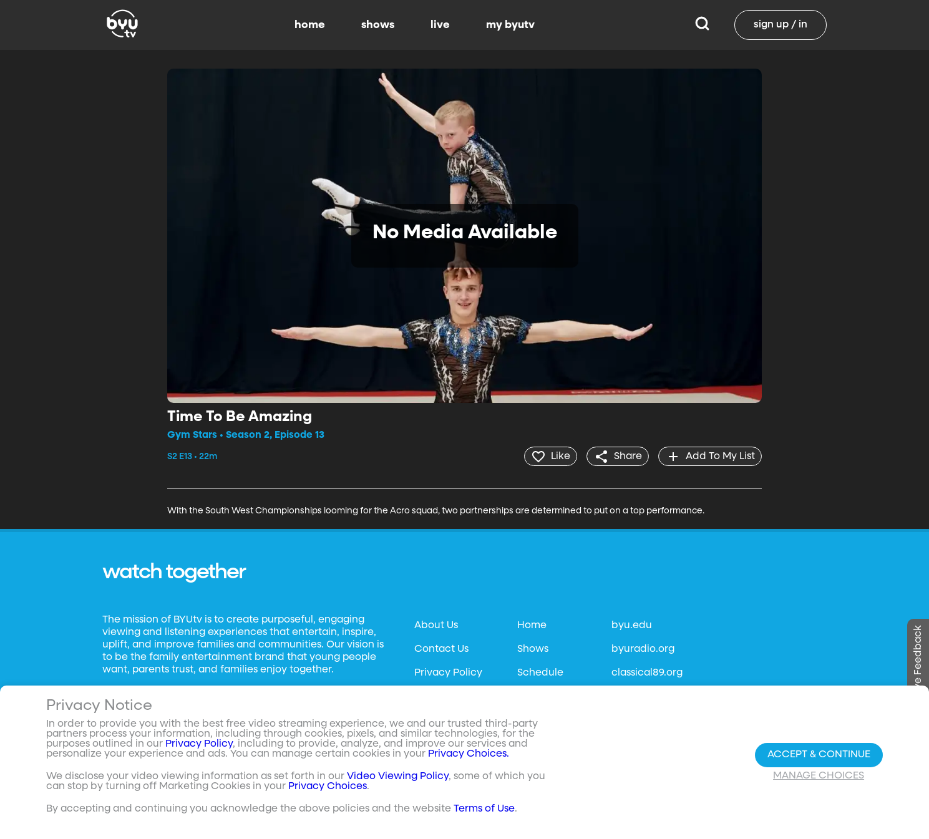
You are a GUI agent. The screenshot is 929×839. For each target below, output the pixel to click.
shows (377, 25)
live (440, 25)
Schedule (540, 672)
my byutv (510, 25)
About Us (436, 625)
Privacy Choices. (468, 754)
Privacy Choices (327, 787)
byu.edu (631, 625)
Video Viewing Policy (398, 777)
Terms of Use (484, 809)
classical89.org (647, 672)
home (309, 25)
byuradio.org (642, 649)
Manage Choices (818, 776)
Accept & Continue (818, 755)
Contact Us (441, 649)
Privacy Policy (448, 672)
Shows (532, 649)
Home (532, 625)
